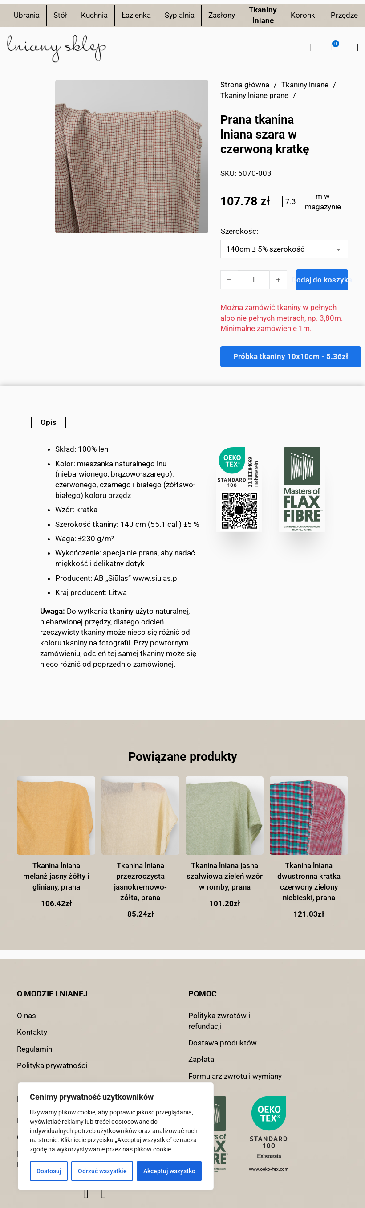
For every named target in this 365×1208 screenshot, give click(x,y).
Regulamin (34, 1049)
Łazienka (136, 15)
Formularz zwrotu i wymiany (235, 1076)
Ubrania (27, 15)
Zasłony (221, 15)
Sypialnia (180, 15)
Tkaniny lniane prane (254, 95)
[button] (332, 47)
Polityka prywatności (52, 1065)
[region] (116, 1136)
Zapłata (201, 1059)
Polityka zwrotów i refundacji (219, 1021)
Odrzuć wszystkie (102, 1171)
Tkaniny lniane (263, 15)
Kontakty (32, 1032)
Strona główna (244, 84)
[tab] (48, 422)
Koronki (304, 15)
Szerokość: (239, 231)
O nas (26, 1015)
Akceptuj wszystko (169, 1171)
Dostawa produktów (222, 1042)
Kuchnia (94, 15)
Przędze (344, 15)
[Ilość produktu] (253, 279)
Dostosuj (48, 1171)
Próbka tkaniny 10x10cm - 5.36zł (290, 356)
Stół (60, 15)
